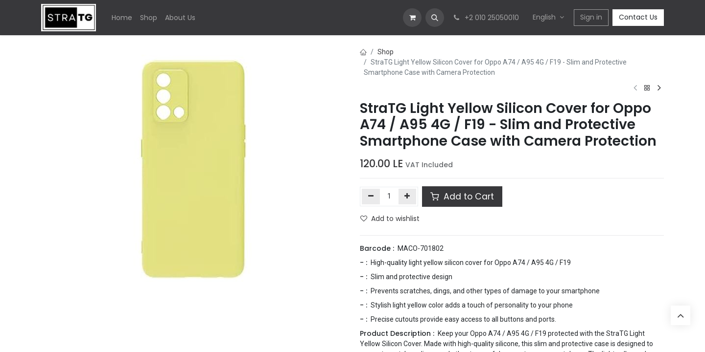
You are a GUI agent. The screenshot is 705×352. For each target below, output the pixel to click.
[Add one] (408, 196)
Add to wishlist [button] (390, 218)
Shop (385, 52)
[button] (434, 17)
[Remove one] (371, 196)
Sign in (591, 17)
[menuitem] (122, 18)
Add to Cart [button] (462, 196)
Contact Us (638, 17)
